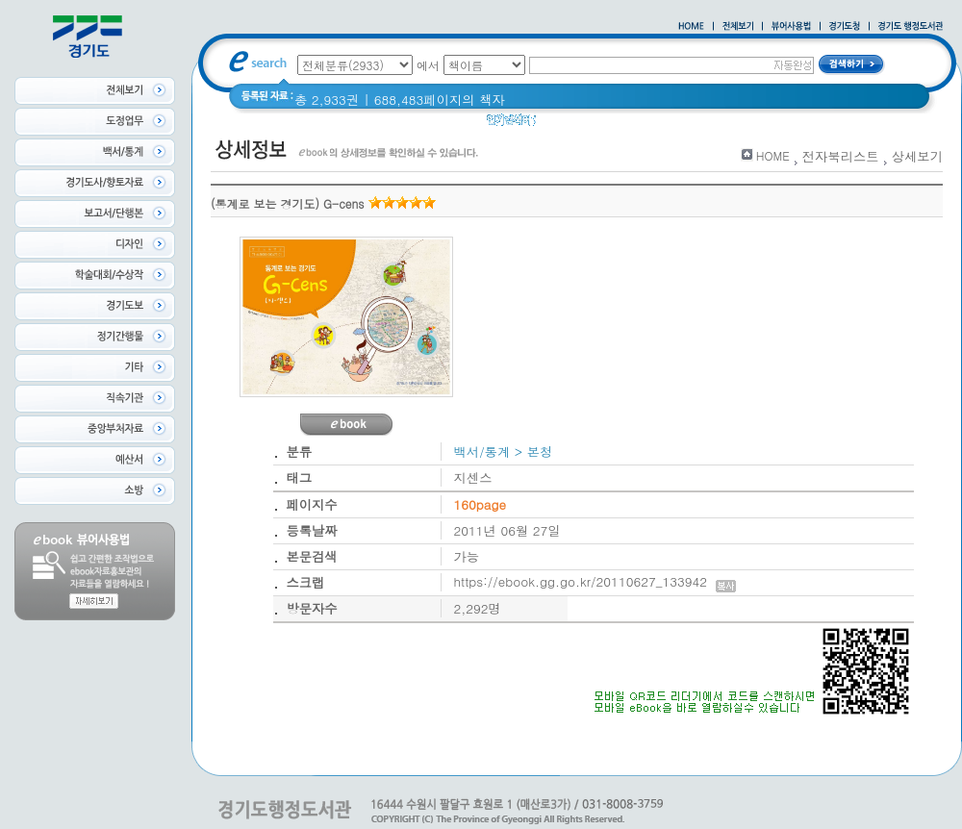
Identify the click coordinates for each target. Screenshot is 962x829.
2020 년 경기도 (593, 124)
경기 (666, 124)
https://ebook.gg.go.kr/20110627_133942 (595, 581)
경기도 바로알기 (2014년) (769, 124)
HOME (773, 155)
